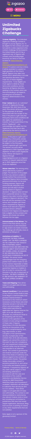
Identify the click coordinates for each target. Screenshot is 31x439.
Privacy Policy (9, 428)
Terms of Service (20, 428)
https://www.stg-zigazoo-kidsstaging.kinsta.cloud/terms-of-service (15, 64)
